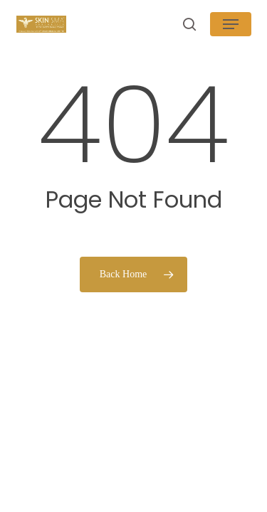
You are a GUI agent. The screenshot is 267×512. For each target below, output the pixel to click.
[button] (230, 24)
